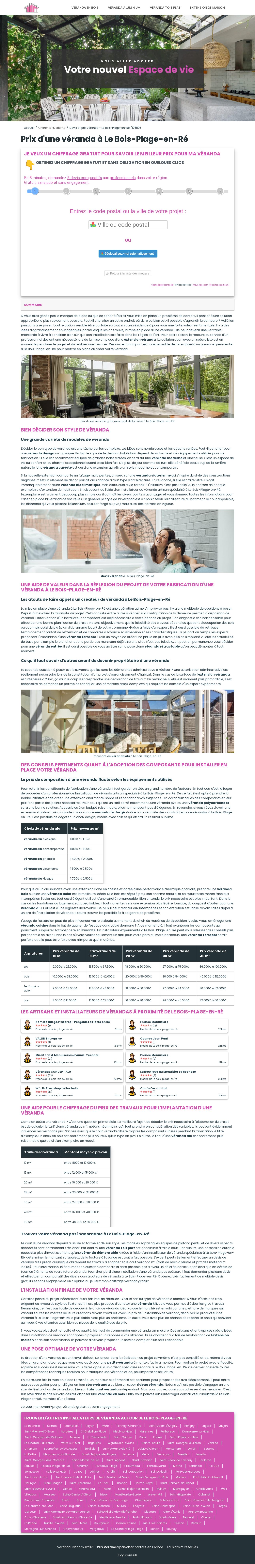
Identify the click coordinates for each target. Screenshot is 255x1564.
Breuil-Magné (53, 1483)
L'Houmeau (132, 1466)
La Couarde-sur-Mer (38, 1506)
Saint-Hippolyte (180, 1494)
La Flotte (30, 1454)
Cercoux (30, 1512)
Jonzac (213, 1443)
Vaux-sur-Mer (70, 1443)
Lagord (206, 1426)
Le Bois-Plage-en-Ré (56, 1466)
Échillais (90, 1449)
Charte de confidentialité (162, 285)
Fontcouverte (156, 1466)
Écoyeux (139, 1506)
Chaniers (30, 1449)
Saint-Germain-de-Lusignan (204, 1500)
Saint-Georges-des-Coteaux (44, 1460)
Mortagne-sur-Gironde (40, 1529)
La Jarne (205, 1460)
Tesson (179, 1523)
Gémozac (163, 1454)
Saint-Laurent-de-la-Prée (73, 1477)
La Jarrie (128, 1454)
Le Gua (214, 1466)
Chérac (206, 1517)
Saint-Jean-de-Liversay (176, 1460)
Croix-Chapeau (35, 1517)
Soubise (209, 1449)
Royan (90, 1426)
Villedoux (30, 1494)
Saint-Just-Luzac (36, 1477)
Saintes (52, 1426)
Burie (80, 1500)
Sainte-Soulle (151, 1443)
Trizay (104, 1494)
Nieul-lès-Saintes (155, 1523)
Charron (82, 1466)
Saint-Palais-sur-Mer (184, 1437)
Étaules (29, 1466)
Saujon (223, 1426)
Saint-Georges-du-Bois (152, 1477)
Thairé (106, 1489)
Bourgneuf (101, 1523)
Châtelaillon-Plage (93, 1431)
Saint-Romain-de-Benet (177, 1483)
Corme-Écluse (126, 1523)
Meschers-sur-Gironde (59, 1454)
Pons (142, 1437)
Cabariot (204, 1494)
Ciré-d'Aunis (171, 1512)
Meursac (50, 1494)
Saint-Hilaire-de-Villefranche (117, 1512)
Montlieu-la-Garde (128, 1494)
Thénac (122, 1483)
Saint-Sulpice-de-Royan (99, 1454)
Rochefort (71, 1426)
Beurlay (172, 1529)
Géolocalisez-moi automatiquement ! (128, 254)
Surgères (67, 1431)
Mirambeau (87, 1489)
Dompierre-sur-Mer (195, 1431)
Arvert (192, 1449)
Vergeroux (97, 1529)
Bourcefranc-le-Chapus (60, 1449)
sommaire (33, 305)
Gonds (67, 1489)
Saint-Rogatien (133, 1472)
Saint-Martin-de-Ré (85, 1460)
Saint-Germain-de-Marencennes (66, 1512)
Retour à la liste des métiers (127, 273)
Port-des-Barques (188, 1472)
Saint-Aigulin (159, 1472)
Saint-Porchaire (80, 1483)
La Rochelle (32, 1426)
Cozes (78, 1472)
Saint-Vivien (167, 1517)
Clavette (150, 1512)
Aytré (105, 1426)
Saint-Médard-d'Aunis (114, 1477)
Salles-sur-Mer (56, 1472)
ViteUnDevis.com (200, 285)
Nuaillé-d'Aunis (54, 1523)
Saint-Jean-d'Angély (163, 1426)
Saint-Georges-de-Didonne (43, 1437)
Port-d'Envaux (142, 1517)
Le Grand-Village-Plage (127, 1529)
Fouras (157, 1437)
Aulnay (161, 1489)
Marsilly (201, 1454)
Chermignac (143, 1500)
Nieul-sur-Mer (122, 1431)
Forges (222, 1506)
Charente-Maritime (51, 128)
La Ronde (30, 1523)
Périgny (189, 1426)
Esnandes (195, 1466)
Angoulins (94, 1443)
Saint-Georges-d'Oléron (184, 1443)
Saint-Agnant (115, 1460)
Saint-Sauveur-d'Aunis (40, 1489)
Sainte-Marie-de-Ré (116, 1449)
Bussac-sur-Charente (39, 1500)
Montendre (173, 1449)
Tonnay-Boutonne (200, 1512)
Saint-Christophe (164, 1506)
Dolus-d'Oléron (148, 1449)
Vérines (94, 1472)
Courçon (30, 1483)
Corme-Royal (144, 1483)
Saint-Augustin (70, 1506)
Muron (121, 1506)
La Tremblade (97, 1437)
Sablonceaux (169, 1500)
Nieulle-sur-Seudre (112, 1517)
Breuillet (183, 1454)
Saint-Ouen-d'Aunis (196, 1506)
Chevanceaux (73, 1529)
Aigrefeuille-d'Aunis (121, 1443)
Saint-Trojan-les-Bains (133, 1489)
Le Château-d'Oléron (39, 1443)
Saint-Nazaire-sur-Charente (72, 1517)
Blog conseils (127, 1555)
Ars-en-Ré (155, 1494)
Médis (146, 1454)
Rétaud (196, 1523)
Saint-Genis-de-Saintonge (109, 1500)
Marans (75, 1437)
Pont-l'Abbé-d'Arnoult (208, 1477)
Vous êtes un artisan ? (219, 285)
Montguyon (181, 1489)
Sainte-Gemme (99, 1506)
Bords (66, 1500)
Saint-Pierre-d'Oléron (39, 1431)
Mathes (181, 1477)
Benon (155, 1529)
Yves (223, 1489)
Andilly (111, 1472)
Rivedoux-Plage (106, 1466)
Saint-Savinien (142, 1460)
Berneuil (188, 1517)
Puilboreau (168, 1431)
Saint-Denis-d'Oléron (77, 1494)
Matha (177, 1466)
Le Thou (103, 1483)
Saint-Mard (79, 1523)
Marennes (146, 1431)
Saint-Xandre (123, 1437)
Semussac (31, 1472)
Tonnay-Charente (128, 1426)
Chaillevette (204, 1489)
